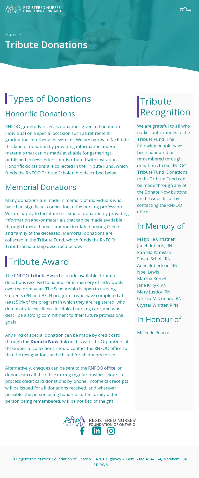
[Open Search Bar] (185, 9)
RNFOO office (101, 368)
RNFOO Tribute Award (37, 275)
